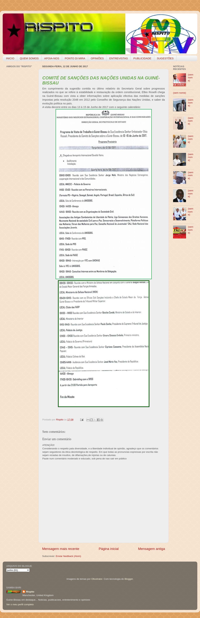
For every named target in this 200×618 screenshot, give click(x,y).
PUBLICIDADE (142, 58)
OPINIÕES (97, 58)
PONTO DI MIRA (75, 58)
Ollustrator (96, 579)
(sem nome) (190, 77)
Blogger (128, 579)
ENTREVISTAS (118, 58)
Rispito (30, 591)
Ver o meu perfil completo (20, 604)
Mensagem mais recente (60, 549)
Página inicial (109, 549)
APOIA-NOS (51, 58)
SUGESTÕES (165, 58)
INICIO (10, 58)
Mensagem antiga (151, 549)
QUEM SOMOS (29, 58)
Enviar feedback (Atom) (68, 556)
